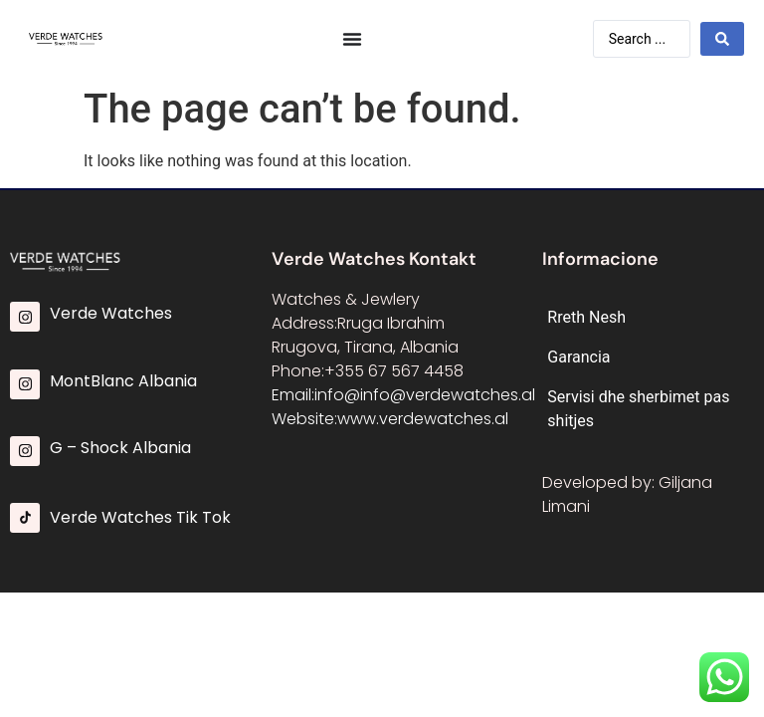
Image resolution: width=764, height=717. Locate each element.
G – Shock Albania (120, 447)
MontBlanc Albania (123, 380)
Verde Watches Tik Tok (140, 517)
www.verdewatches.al (422, 418)
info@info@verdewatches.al (424, 394)
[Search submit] (722, 39)
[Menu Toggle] (352, 39)
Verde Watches (111, 313)
